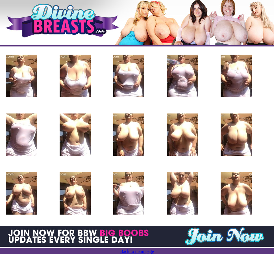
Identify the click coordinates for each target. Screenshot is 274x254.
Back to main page (137, 251)
